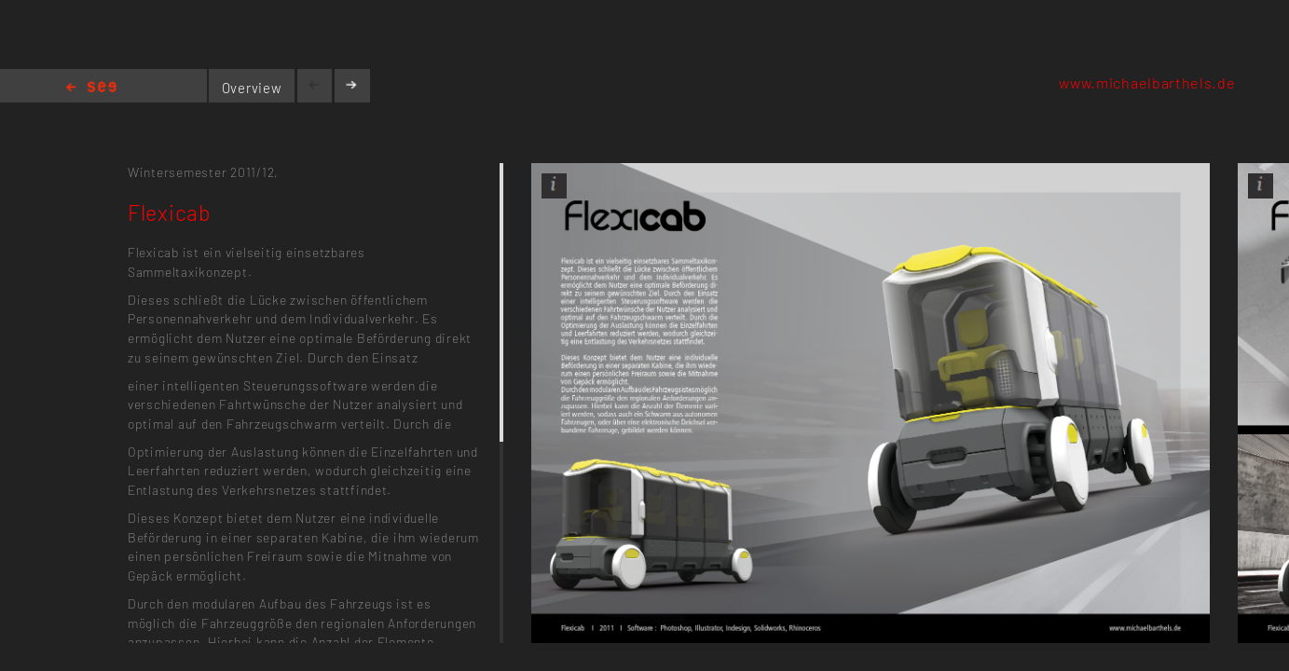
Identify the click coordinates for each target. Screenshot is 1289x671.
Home (91, 88)
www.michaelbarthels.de (1147, 82)
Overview (252, 87)
